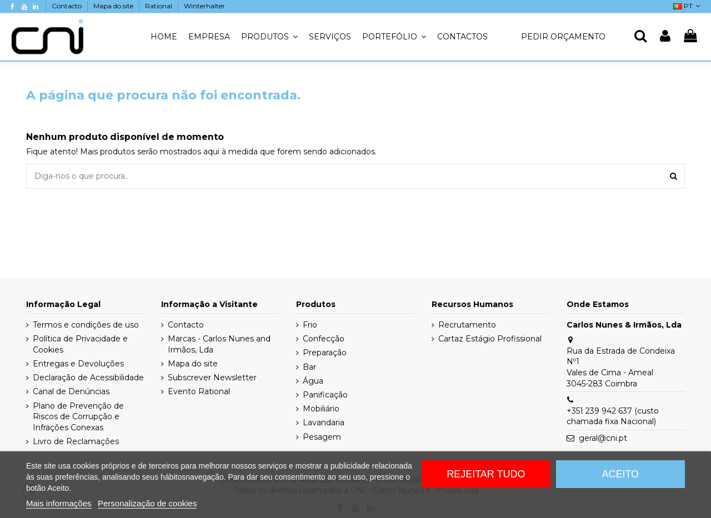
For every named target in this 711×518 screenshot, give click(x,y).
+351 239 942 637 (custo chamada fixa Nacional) (613, 416)
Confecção (323, 339)
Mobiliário (321, 409)
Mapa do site (114, 6)
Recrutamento (467, 325)
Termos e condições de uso (86, 325)
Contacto (67, 6)
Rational (159, 6)
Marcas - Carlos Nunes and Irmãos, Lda (219, 344)
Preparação (325, 353)
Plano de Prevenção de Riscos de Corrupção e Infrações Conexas (78, 416)
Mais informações (59, 503)
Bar (309, 367)
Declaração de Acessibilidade (88, 378)
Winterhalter (204, 6)
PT (688, 6)
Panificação (325, 395)
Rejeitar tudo (486, 474)
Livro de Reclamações (76, 441)
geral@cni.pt (603, 438)
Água (313, 381)
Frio (310, 325)
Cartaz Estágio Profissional (490, 339)
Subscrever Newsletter (212, 378)
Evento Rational (199, 391)
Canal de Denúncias (71, 391)
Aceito (620, 474)
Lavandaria (323, 423)
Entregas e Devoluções (78, 364)
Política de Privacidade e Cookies (80, 344)
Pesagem (322, 437)
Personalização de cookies (147, 503)
